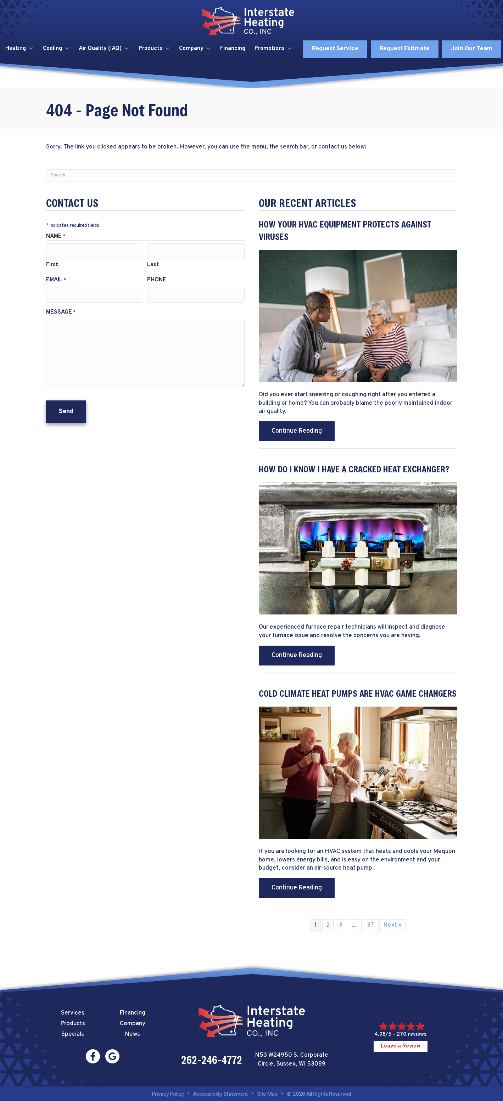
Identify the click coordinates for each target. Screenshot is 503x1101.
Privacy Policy (168, 1093)
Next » (392, 925)
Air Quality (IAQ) (104, 48)
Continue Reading (303, 431)
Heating (19, 48)
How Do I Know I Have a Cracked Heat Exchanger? (354, 469)
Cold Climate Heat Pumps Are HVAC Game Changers (358, 693)
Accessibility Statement (220, 1093)
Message (61, 308)
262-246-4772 (211, 1060)
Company (195, 48)
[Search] (251, 175)
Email (56, 278)
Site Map (267, 1093)
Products (154, 48)
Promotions (273, 48)
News (132, 1034)
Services (72, 1013)
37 (370, 925)
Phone (156, 278)
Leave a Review (400, 1046)
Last (153, 263)
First (52, 263)
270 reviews (411, 1034)
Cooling (56, 48)
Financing (232, 48)
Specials (72, 1034)
